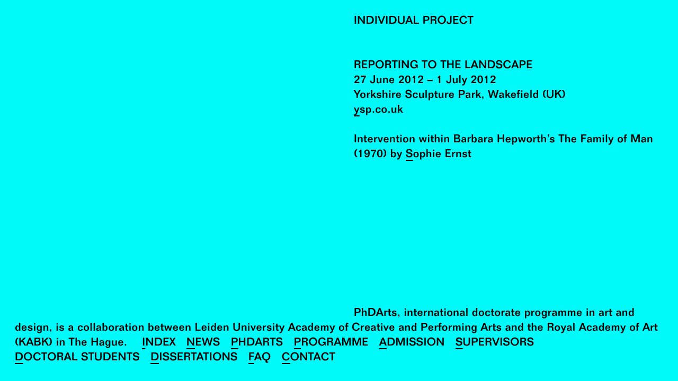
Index (159, 343)
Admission (412, 343)
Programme (331, 343)
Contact (308, 358)
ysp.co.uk (378, 110)
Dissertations (194, 358)
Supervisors (495, 343)
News (203, 343)
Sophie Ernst (438, 155)
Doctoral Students (77, 358)
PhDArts (257, 343)
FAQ (259, 358)
